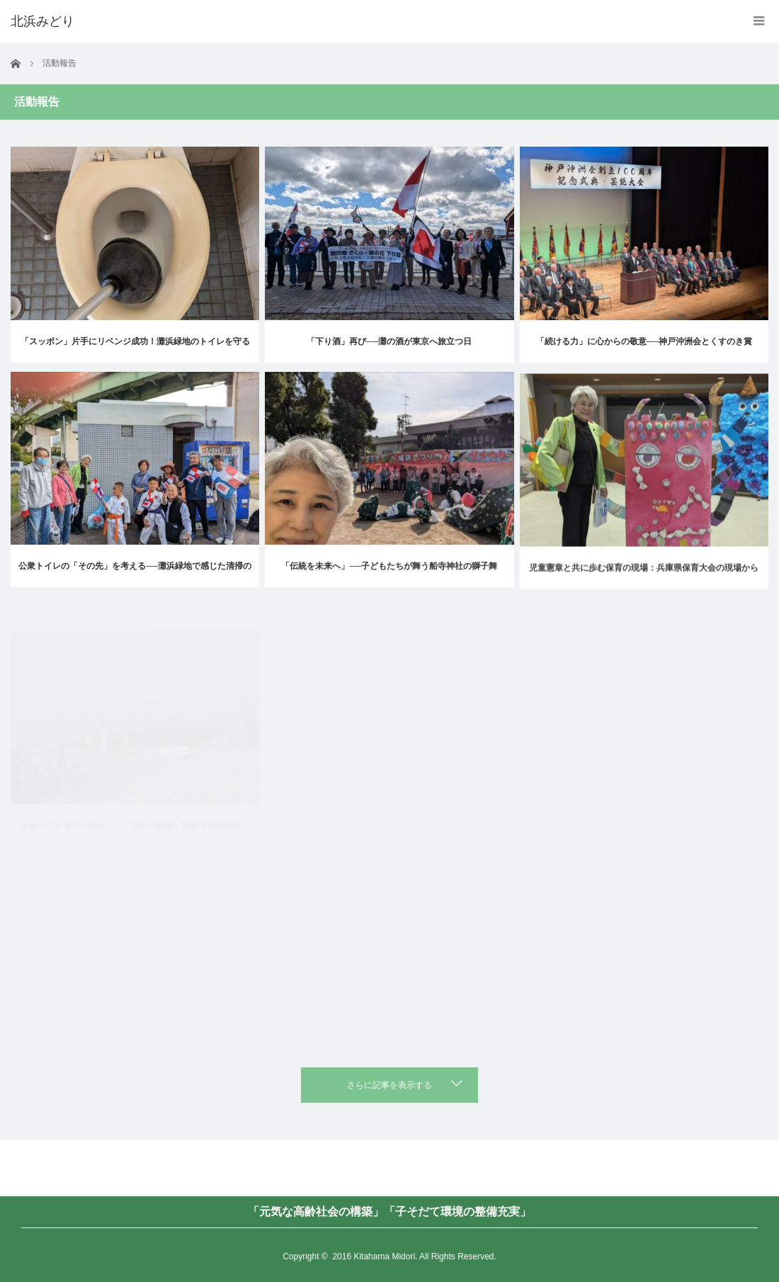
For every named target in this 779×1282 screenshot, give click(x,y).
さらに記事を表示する (389, 1085)
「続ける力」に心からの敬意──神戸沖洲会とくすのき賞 (644, 343)
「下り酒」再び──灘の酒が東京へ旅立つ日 (389, 341)
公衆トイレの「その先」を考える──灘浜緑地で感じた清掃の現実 (134, 582)
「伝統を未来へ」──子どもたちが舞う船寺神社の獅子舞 (389, 586)
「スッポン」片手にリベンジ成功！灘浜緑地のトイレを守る (135, 341)
